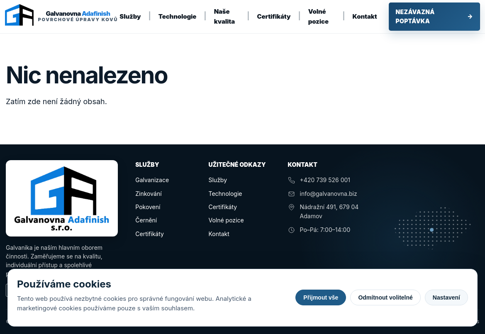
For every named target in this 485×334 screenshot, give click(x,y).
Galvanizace (152, 179)
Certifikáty (274, 16)
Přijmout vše (320, 297)
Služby (130, 16)
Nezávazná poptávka (434, 16)
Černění (146, 220)
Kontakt (365, 16)
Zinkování (148, 193)
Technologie (177, 16)
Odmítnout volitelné (385, 297)
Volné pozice (318, 16)
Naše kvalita (224, 16)
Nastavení (446, 297)
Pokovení (147, 206)
